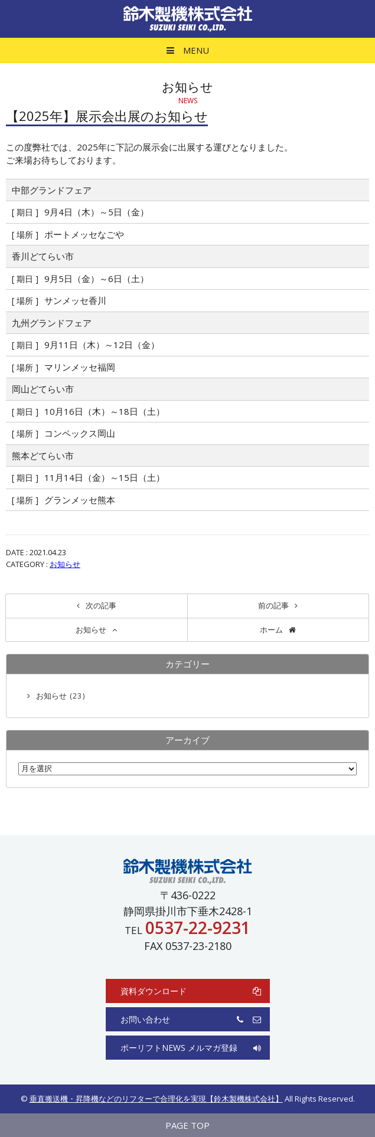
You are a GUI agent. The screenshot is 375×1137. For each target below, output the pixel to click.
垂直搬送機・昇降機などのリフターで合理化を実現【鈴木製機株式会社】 (156, 1098)
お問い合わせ (190, 1019)
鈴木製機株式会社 (187, 19)
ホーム (271, 629)
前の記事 (273, 605)
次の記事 (101, 605)
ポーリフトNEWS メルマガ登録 (190, 1047)
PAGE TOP (187, 1125)
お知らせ (65, 564)
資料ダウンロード (190, 991)
